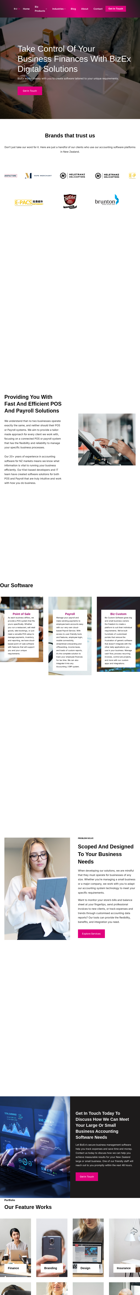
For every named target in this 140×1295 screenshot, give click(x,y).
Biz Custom (118, 614)
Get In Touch (30, 90)
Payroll (70, 614)
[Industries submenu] (65, 9)
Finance (13, 1268)
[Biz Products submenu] (46, 9)
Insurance (124, 1268)
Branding (50, 1268)
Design (85, 1268)
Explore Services (91, 933)
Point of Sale (21, 614)
